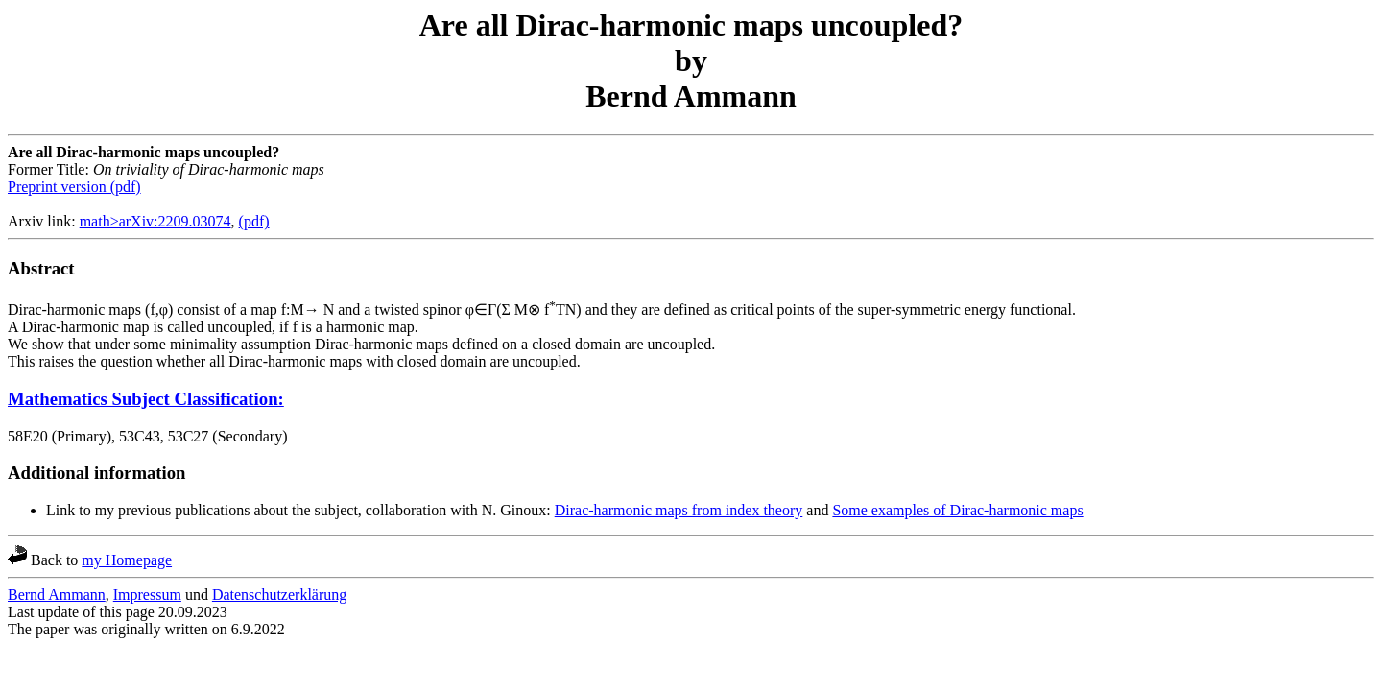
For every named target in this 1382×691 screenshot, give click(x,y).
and (817, 510)
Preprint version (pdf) (74, 187)
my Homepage (127, 560)
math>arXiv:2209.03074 (155, 221)
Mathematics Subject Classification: (146, 399)
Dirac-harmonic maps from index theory (679, 510)
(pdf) (254, 221)
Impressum (147, 594)
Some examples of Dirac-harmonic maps (957, 510)
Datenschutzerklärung (279, 594)
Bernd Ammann (57, 594)
